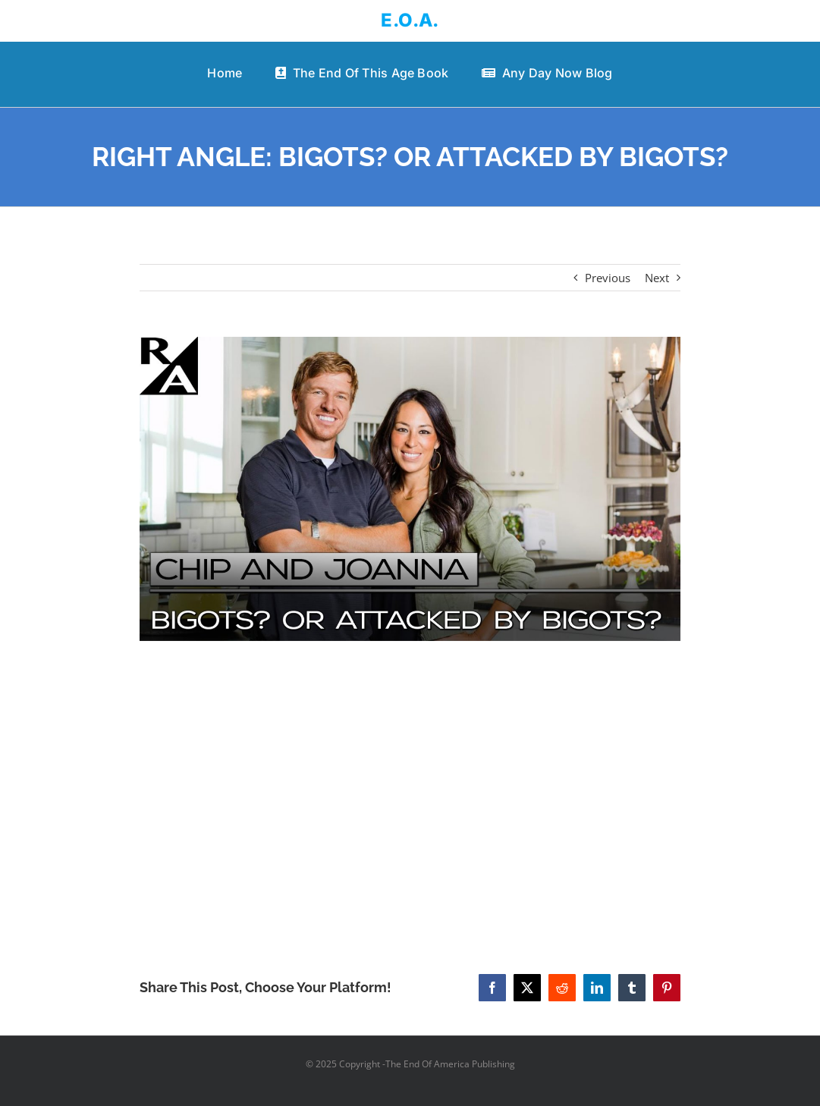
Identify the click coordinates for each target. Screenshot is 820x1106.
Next (657, 277)
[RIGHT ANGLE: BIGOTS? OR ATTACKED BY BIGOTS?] (410, 489)
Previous (607, 277)
